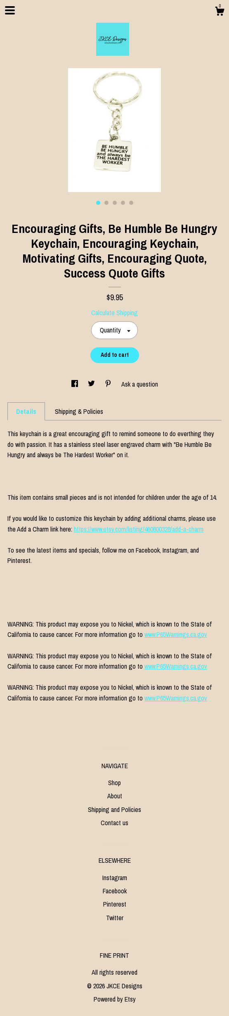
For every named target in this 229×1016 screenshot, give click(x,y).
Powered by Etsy (115, 999)
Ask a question (139, 384)
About (114, 795)
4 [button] (123, 203)
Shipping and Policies (114, 809)
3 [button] (115, 203)
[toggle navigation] (10, 10)
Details (26, 411)
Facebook (115, 890)
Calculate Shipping (114, 312)
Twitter (114, 917)
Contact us (114, 822)
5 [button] (131, 203)
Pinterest (114, 904)
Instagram (114, 877)
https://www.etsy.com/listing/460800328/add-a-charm (138, 529)
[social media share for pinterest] (109, 384)
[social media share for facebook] (75, 384)
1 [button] (98, 203)
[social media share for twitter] (92, 384)
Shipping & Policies (79, 411)
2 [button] (106, 203)
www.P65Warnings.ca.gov (175, 634)
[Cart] (219, 12)
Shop (114, 782)
